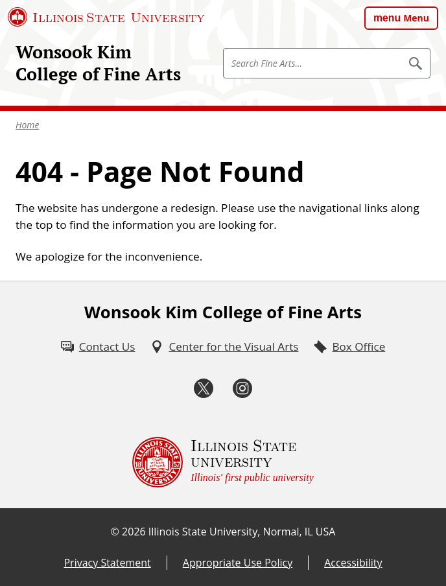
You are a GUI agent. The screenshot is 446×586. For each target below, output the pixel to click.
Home (27, 125)
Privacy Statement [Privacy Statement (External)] (107, 563)
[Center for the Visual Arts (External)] (224, 346)
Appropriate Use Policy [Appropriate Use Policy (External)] (237, 563)
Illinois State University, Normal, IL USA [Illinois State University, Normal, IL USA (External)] (242, 531)
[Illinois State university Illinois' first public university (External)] (223, 462)
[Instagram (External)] (242, 388)
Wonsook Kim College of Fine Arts (98, 63)
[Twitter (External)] (203, 388)
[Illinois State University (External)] (106, 17)
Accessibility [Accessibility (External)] (353, 563)
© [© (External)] (115, 531)
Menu (416, 18)
